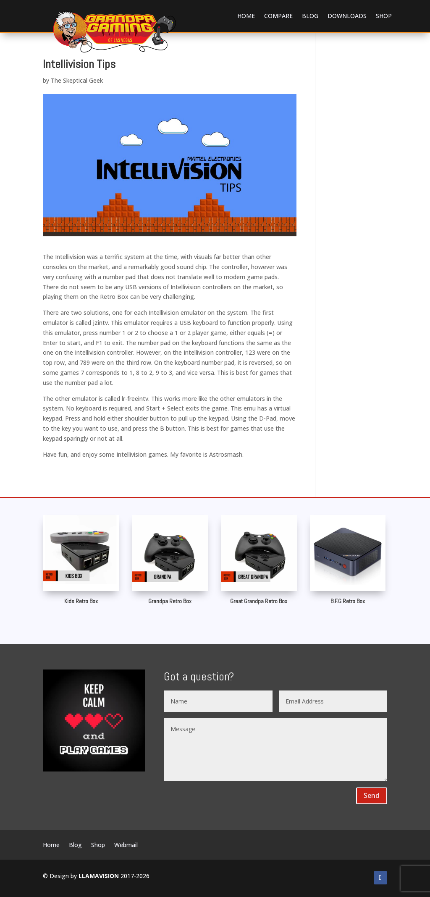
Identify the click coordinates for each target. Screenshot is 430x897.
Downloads (347, 16)
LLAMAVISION (99, 876)
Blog (310, 16)
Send (372, 795)
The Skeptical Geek (77, 80)
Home (246, 16)
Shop (384, 16)
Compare (278, 16)
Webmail (126, 845)
